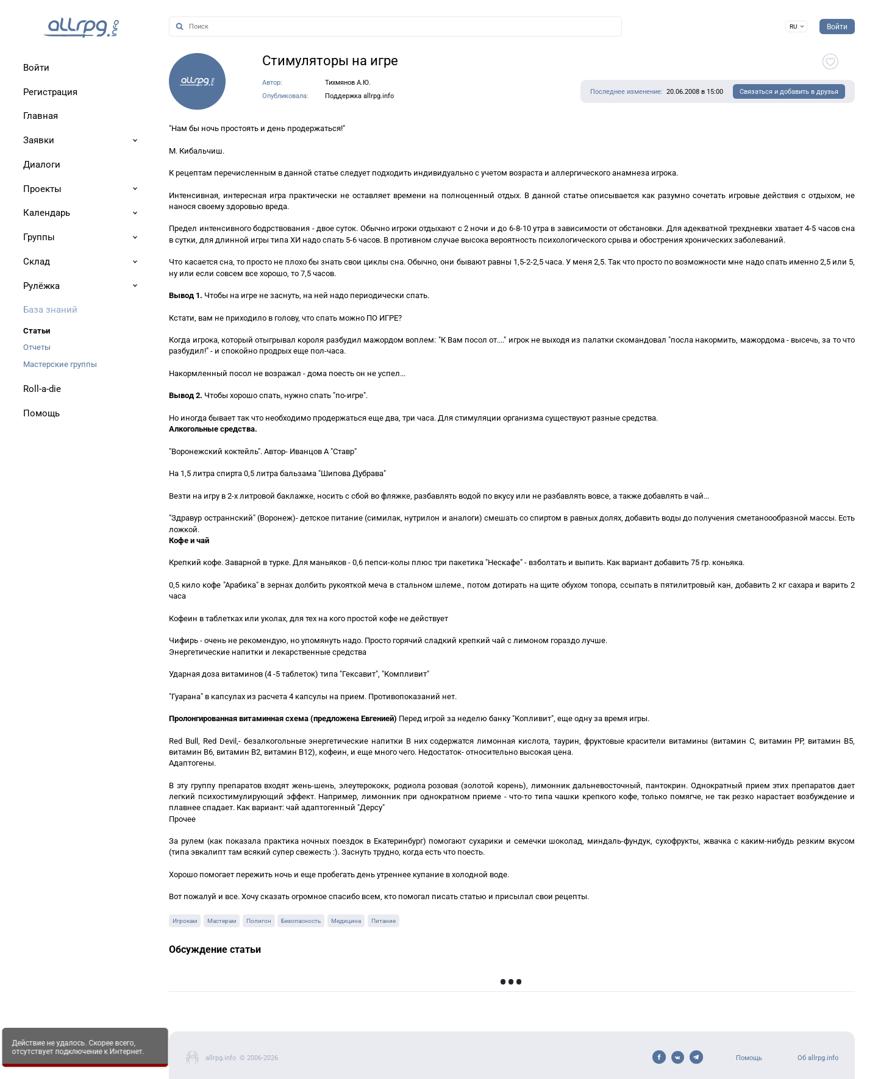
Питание (383, 920)
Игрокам (185, 920)
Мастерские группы (60, 364)
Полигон (258, 920)
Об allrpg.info (818, 1058)
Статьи (36, 330)
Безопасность (301, 920)
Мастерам (221, 920)
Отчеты (37, 347)
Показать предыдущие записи (685, 983)
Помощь (749, 1058)
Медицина (346, 920)
